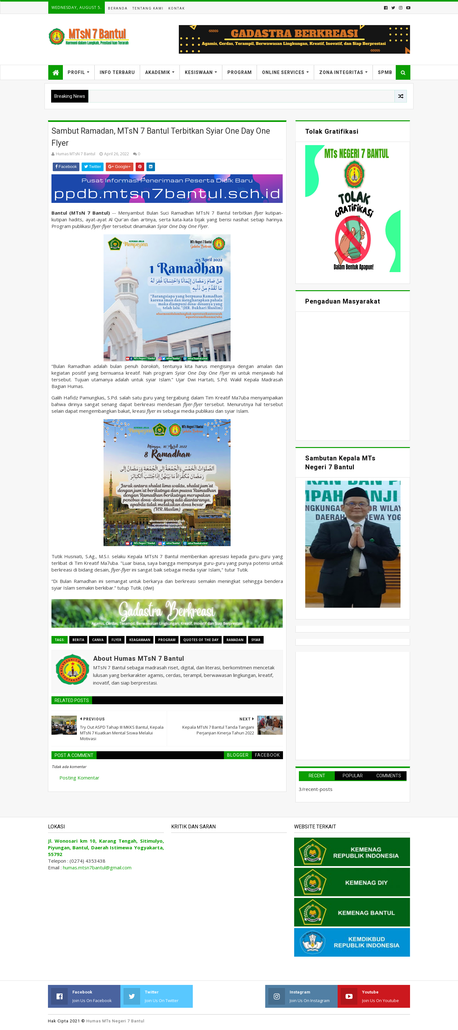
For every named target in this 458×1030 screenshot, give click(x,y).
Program (239, 72)
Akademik (157, 72)
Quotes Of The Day (201, 640)
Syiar (255, 640)
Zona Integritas (341, 72)
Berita (78, 640)
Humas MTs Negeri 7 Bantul (115, 1021)
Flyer (116, 640)
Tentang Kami (148, 8)
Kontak (176, 8)
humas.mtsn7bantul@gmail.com (97, 867)
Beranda (118, 8)
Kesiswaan (199, 72)
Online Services (283, 72)
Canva (98, 640)
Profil (76, 72)
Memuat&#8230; (353, 375)
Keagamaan (139, 640)
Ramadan (234, 640)
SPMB (385, 72)
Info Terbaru (117, 72)
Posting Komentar (79, 777)
